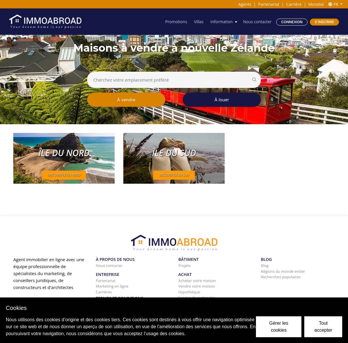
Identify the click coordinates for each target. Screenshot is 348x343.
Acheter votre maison (197, 280)
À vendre (126, 99)
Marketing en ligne (112, 286)
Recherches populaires (281, 276)
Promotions (175, 21)
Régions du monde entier (283, 271)
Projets (184, 265)
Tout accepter (323, 327)
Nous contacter (257, 21)
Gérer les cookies (278, 327)
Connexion (292, 22)
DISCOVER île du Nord (64, 175)
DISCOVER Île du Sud (174, 175)
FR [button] (333, 4)
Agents (244, 4)
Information (221, 21)
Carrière (294, 4)
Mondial (316, 4)
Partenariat (268, 4)
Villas (198, 21)
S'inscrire (324, 22)
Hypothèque (189, 292)
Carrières (104, 292)
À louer (222, 99)
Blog (265, 265)
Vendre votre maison (196, 286)
